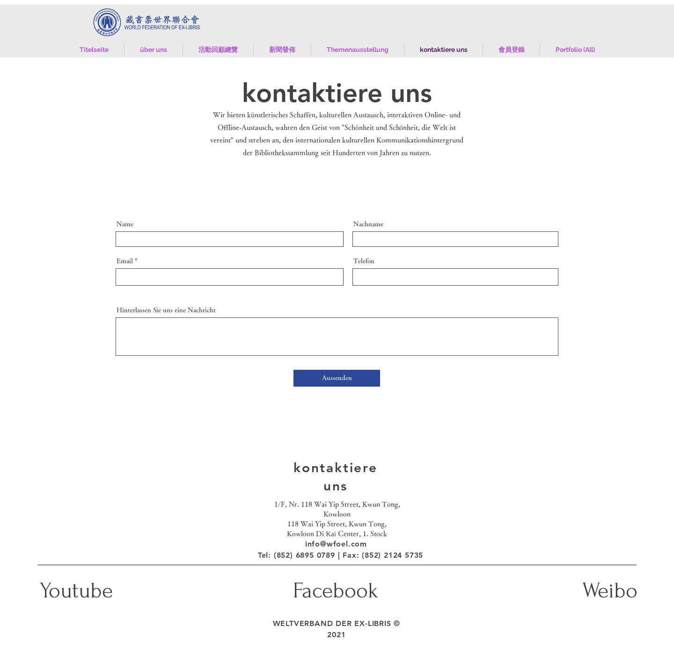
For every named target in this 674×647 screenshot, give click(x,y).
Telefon (363, 261)
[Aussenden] (336, 378)
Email (125, 261)
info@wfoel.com (336, 543)
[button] (218, 49)
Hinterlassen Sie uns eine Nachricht (166, 310)
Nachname (368, 224)
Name (125, 224)
